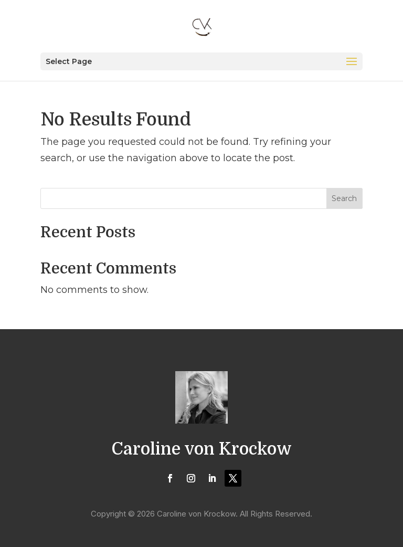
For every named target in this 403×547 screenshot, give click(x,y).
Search (344, 198)
